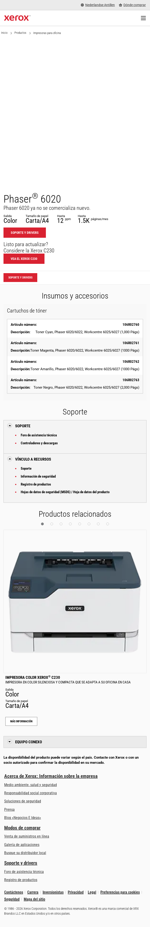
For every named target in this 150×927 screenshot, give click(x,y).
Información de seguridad (38, 476)
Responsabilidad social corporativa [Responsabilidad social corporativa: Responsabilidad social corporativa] (30, 793)
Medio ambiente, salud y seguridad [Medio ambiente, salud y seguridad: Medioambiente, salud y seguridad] (30, 785)
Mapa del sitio (34, 899)
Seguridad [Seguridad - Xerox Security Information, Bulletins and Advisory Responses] (12, 899)
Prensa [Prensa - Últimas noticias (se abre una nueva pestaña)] (9, 809)
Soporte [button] (22, 426)
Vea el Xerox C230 (24, 259)
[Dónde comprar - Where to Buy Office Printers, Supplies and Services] (132, 5)
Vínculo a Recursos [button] (33, 459)
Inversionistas (53, 892)
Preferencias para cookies (120, 892)
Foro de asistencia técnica (39, 435)
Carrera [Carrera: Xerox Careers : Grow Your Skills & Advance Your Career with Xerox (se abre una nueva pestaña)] (32, 892)
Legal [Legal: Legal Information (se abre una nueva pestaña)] (92, 892)
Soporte (26, 468)
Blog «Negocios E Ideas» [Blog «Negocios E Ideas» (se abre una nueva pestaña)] (22, 817)
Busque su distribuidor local (25, 853)
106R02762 (131, 362)
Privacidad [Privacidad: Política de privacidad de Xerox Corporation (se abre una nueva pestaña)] (76, 892)
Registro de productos (36, 484)
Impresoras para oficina (47, 33)
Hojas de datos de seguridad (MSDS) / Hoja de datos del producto (65, 492)
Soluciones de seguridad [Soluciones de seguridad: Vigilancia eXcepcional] (22, 801)
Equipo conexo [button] (28, 742)
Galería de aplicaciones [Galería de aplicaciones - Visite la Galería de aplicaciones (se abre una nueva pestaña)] (21, 844)
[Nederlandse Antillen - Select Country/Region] (98, 5)
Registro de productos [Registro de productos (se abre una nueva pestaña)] (20, 880)
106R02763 (131, 380)
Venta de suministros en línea (26, 836)
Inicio (4, 32)
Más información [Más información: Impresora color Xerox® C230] (21, 721)
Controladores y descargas (39, 443)
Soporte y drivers (20, 863)
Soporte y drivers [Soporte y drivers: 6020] (25, 232)
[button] (42, 524)
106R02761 (131, 343)
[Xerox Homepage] (17, 18)
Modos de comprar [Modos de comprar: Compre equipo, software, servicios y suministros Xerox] (22, 828)
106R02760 (131, 325)
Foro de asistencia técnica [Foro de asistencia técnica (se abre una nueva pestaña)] (24, 871)
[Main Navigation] (143, 18)
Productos (20, 32)
